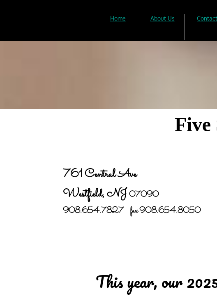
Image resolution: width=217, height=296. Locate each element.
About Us (162, 18)
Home (118, 18)
